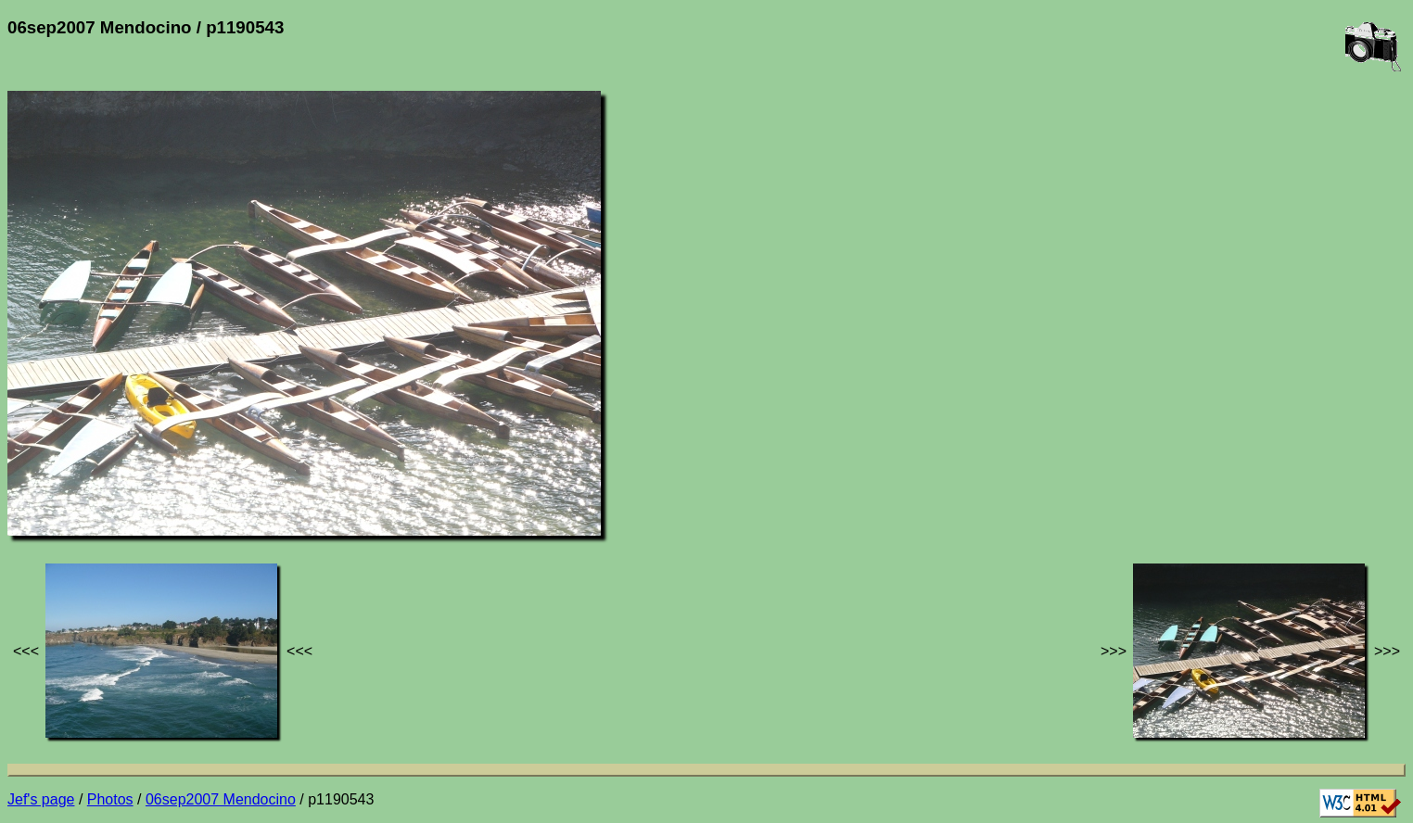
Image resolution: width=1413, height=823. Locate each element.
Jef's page (40, 799)
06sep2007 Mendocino (221, 799)
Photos (110, 799)
